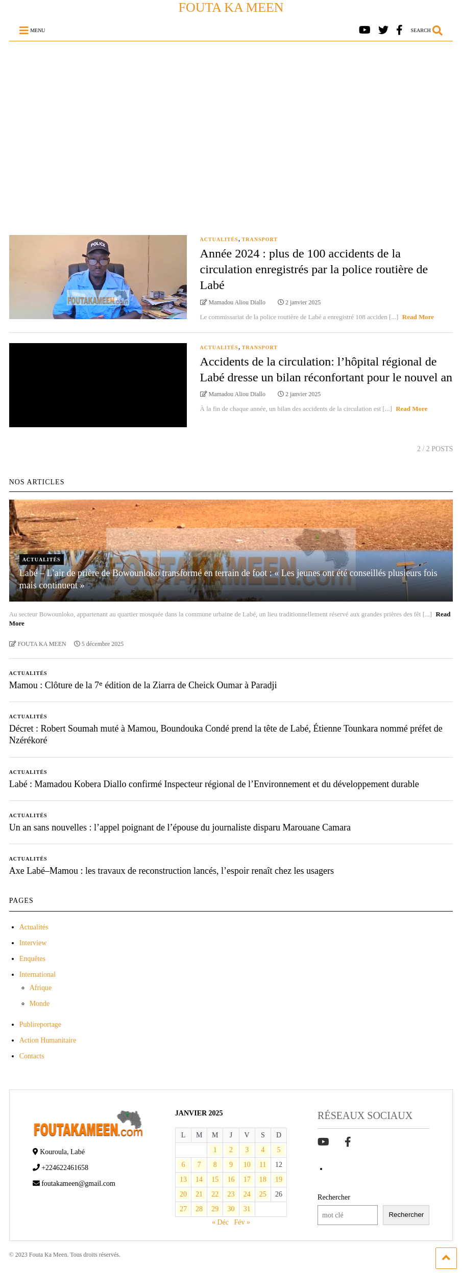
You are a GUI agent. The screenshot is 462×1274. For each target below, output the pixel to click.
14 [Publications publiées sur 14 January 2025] (199, 1179)
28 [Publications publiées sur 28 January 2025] (199, 1209)
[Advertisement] (231, 117)
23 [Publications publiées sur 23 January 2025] (230, 1194)
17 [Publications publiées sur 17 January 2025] (247, 1179)
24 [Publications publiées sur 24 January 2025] (247, 1194)
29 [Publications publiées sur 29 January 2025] (214, 1209)
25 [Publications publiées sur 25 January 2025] (262, 1194)
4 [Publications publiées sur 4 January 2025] (262, 1150)
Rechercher (334, 1197)
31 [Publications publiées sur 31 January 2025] (247, 1209)
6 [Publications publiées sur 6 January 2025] (183, 1164)
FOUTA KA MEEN (231, 7)
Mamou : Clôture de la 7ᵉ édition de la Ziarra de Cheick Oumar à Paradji (143, 685)
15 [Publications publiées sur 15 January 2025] (214, 1179)
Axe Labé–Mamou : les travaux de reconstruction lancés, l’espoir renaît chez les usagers (171, 871)
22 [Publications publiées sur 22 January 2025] (214, 1194)
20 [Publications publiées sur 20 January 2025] (183, 1194)
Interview (33, 943)
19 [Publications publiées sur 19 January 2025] (278, 1179)
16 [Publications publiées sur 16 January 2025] (230, 1179)
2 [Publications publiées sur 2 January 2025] (231, 1150)
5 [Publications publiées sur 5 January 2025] (278, 1150)
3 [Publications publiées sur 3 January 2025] (247, 1150)
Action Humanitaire (48, 1040)
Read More (418, 317)
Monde (40, 1003)
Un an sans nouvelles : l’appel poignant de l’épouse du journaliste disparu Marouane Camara (180, 827)
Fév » (242, 1222)
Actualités (219, 239)
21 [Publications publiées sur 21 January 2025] (199, 1194)
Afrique (41, 988)
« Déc (220, 1222)
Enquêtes (32, 959)
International (37, 974)
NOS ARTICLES (37, 482)
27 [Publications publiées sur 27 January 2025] (183, 1209)
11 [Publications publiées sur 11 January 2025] (262, 1164)
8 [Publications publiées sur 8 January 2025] (215, 1164)
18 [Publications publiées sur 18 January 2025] (262, 1179)
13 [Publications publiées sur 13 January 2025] (183, 1179)
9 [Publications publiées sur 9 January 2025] (231, 1164)
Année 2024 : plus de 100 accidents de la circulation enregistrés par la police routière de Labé (314, 269)
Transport (260, 239)
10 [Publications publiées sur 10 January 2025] (247, 1164)
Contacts (31, 1056)
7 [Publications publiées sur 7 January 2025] (199, 1164)
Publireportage (40, 1024)
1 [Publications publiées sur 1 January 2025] (215, 1150)
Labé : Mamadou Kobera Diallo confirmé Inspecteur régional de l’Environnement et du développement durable (214, 784)
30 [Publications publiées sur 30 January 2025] (230, 1209)
